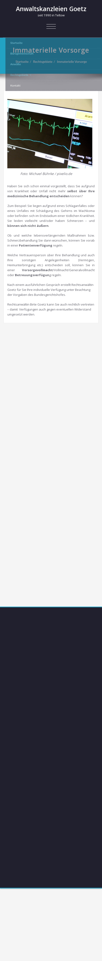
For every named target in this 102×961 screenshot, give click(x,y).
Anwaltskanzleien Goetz (51, 9)
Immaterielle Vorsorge (74, 62)
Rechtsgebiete (44, 62)
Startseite (24, 62)
